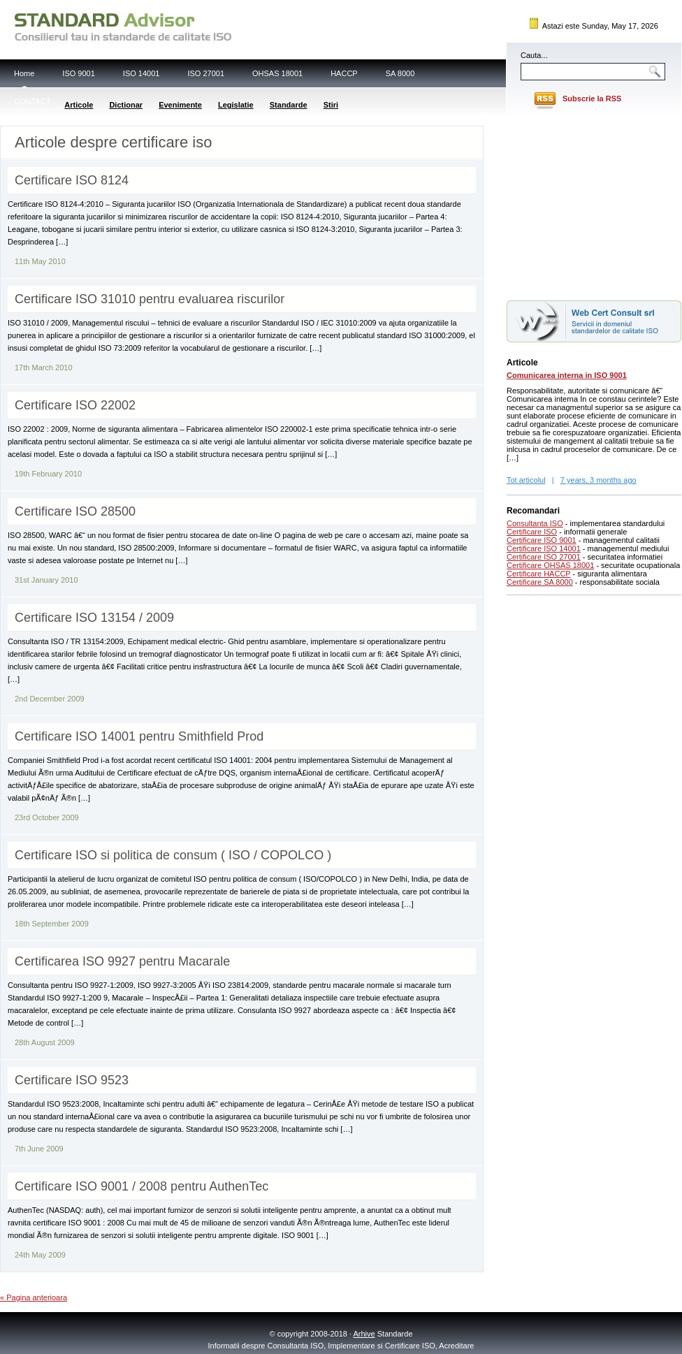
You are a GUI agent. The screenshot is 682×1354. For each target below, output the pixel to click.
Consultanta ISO (535, 523)
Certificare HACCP (539, 573)
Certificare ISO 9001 (541, 540)
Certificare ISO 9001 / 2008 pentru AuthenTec (141, 1186)
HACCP (344, 73)
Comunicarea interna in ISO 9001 (567, 375)
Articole (78, 105)
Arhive (364, 1334)
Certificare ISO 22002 (75, 405)
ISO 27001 (205, 73)
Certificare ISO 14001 (544, 548)
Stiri (331, 105)
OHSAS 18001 (277, 73)
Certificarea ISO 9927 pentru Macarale (122, 961)
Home (24, 73)
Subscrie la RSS (592, 98)
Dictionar (126, 105)
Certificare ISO (532, 531)
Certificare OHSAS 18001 (550, 565)
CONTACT (32, 101)
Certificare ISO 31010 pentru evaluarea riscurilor (149, 299)
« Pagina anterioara (33, 1297)
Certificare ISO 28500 (75, 511)
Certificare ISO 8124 (72, 180)
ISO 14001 (141, 73)
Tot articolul (526, 480)
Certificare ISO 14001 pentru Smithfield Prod (139, 736)
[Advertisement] (594, 204)
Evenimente (180, 105)
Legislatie (236, 105)
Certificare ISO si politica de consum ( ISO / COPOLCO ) (173, 855)
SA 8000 (400, 73)
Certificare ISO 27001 (544, 557)
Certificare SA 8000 (540, 582)
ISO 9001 (78, 73)
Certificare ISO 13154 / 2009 (94, 618)
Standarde (288, 105)
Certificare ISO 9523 (72, 1080)
